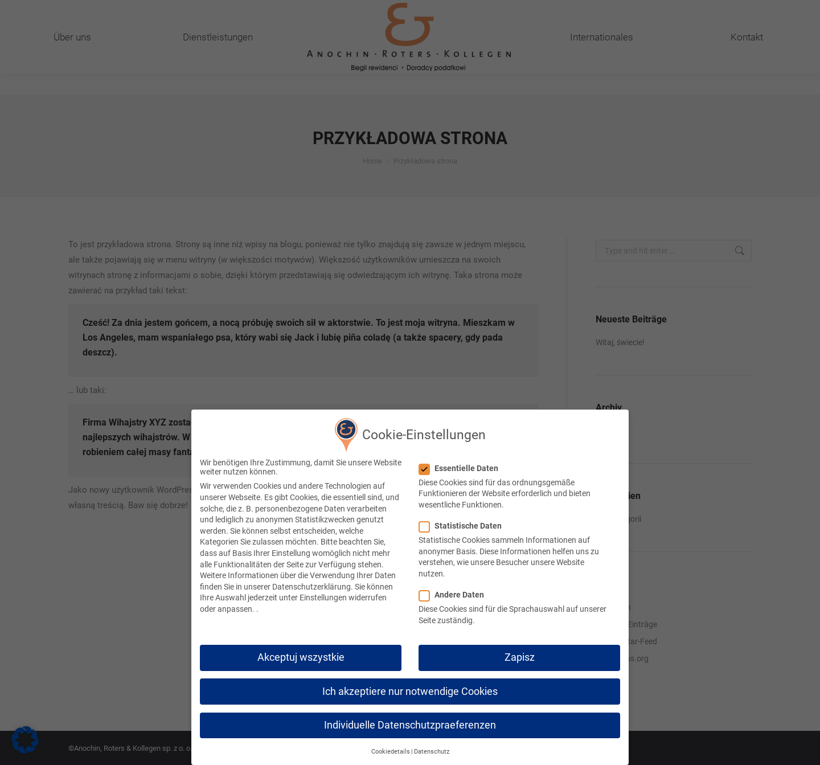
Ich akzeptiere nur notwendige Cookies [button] (410, 688)
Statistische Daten (464, 522)
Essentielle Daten (462, 465)
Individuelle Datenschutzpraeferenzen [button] (410, 722)
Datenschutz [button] (431, 748)
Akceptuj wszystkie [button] (301, 655)
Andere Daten (455, 591)
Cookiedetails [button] (390, 748)
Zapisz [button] (520, 655)
